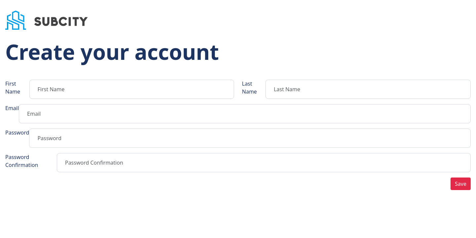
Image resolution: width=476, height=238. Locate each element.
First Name (12, 87)
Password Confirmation (21, 161)
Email (12, 108)
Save (460, 183)
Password (17, 132)
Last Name (249, 87)
